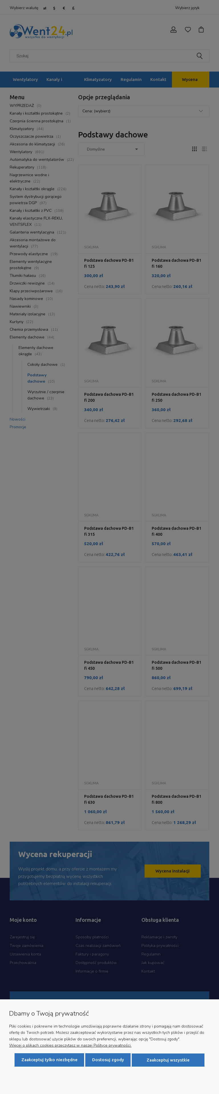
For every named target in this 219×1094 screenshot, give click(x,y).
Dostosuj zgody (108, 1060)
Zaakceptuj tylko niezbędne (49, 1060)
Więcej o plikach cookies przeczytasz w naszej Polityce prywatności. (70, 1045)
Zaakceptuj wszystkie (168, 1060)
